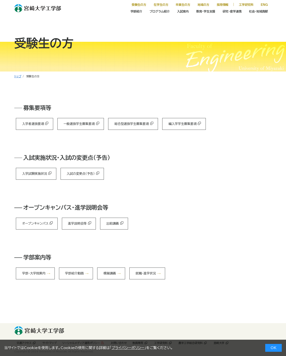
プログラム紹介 (159, 11)
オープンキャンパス (35, 223)
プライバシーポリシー (127, 348)
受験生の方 (139, 4)
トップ (17, 76)
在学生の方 (161, 4)
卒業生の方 (183, 4)
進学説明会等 (77, 223)
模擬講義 (109, 273)
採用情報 (222, 4)
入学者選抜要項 (33, 123)
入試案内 (183, 11)
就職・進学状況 (146, 273)
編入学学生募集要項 (182, 123)
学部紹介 (136, 11)
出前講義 (112, 223)
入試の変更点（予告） (81, 173)
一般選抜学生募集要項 (79, 123)
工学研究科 (246, 4)
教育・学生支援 (205, 11)
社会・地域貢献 (258, 11)
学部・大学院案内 (34, 273)
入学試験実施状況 (34, 173)
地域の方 (203, 4)
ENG (264, 4)
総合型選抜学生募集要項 (131, 123)
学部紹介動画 (74, 273)
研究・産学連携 (232, 11)
